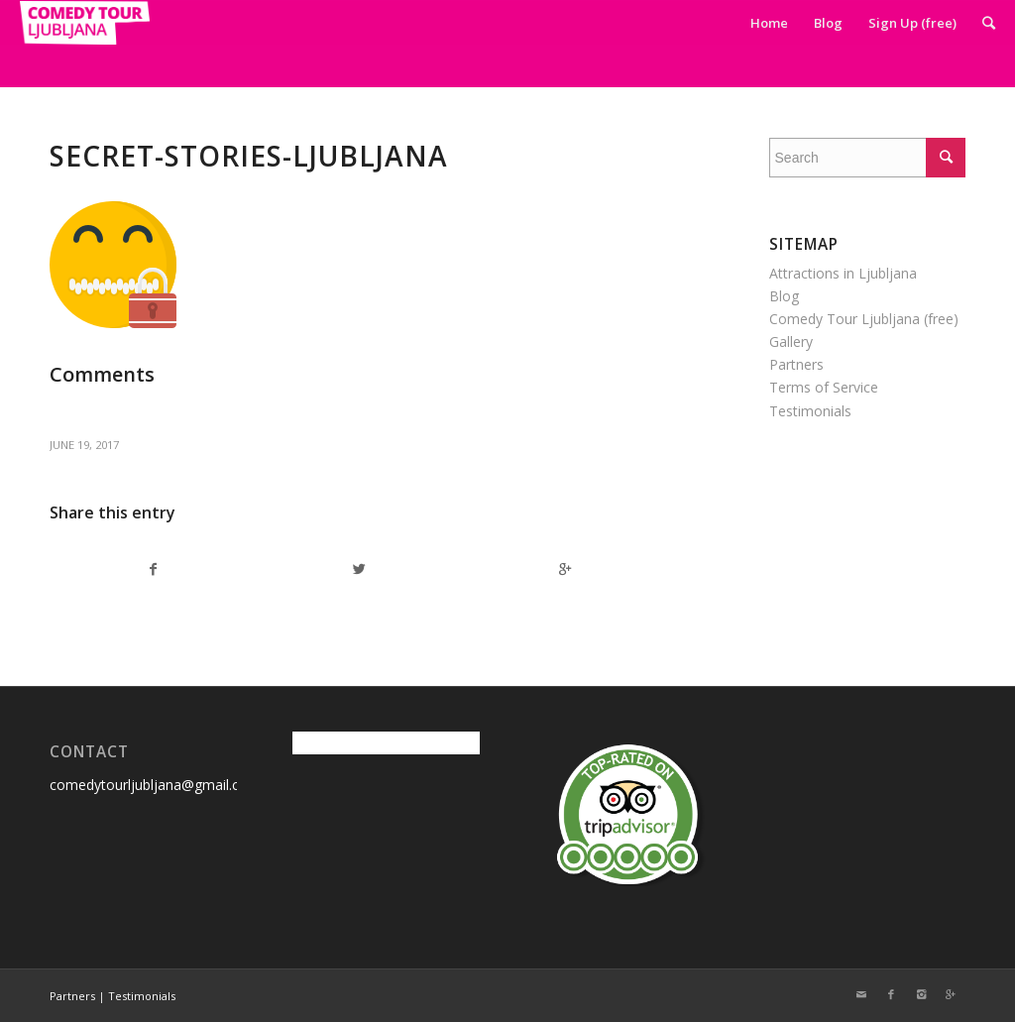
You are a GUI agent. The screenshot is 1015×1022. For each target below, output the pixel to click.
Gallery (791, 341)
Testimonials (810, 410)
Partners (796, 364)
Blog (784, 295)
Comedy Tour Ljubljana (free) (864, 318)
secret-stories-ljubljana (249, 155)
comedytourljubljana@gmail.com (155, 784)
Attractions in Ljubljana (843, 273)
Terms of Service (823, 387)
